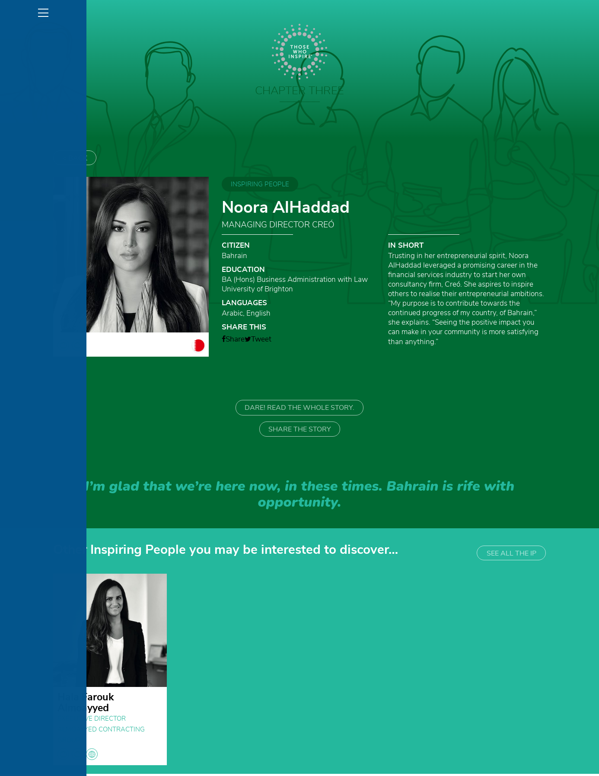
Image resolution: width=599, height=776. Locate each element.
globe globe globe (77, 756)
